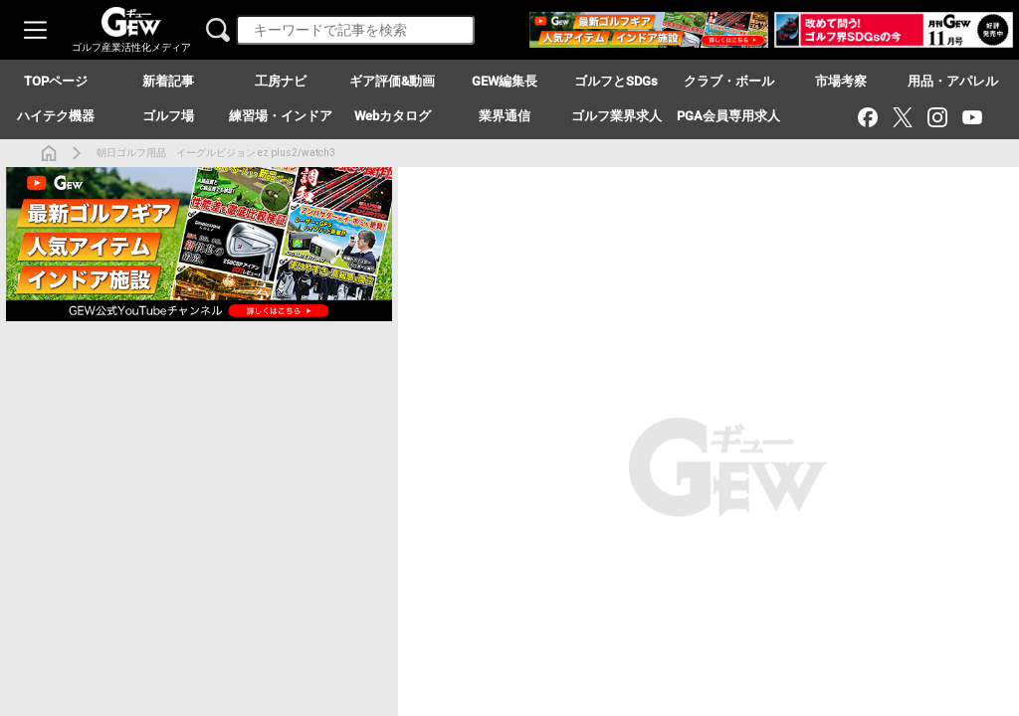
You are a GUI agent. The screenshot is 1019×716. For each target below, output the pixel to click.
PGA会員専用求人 (728, 115)
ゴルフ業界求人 (616, 115)
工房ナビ (280, 81)
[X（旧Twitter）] (902, 116)
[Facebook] (867, 116)
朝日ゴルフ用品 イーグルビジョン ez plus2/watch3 (216, 152)
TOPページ (56, 81)
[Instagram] (936, 116)
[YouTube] (971, 116)
